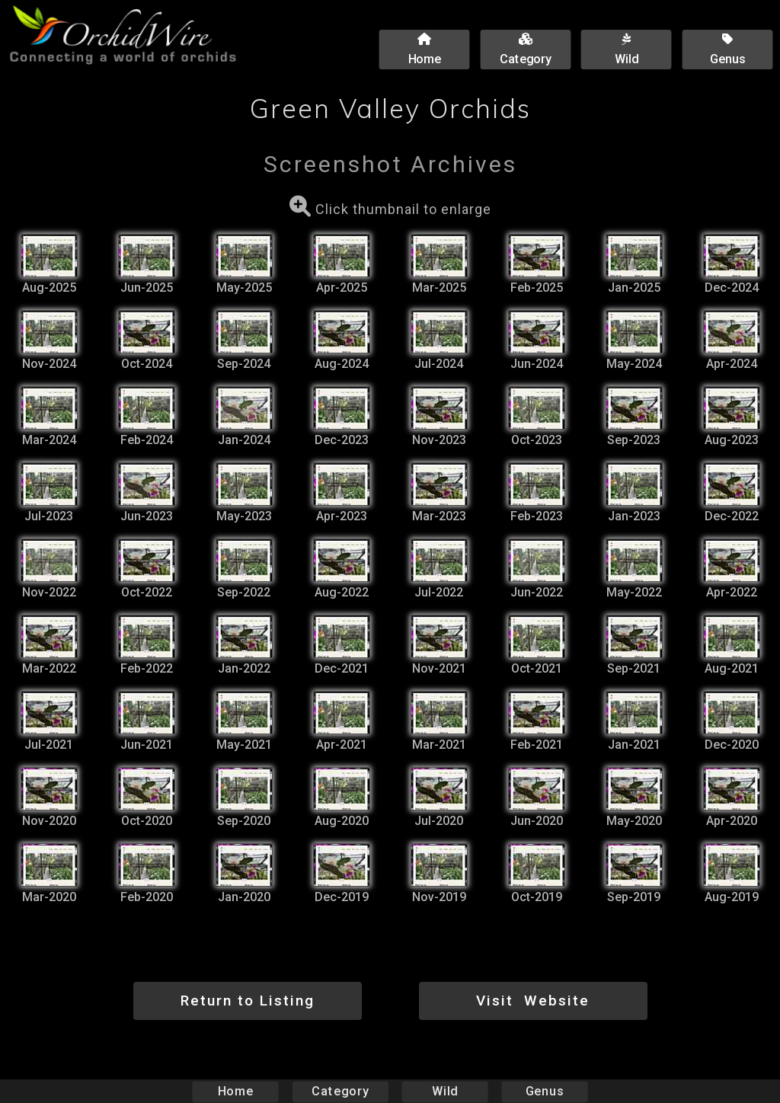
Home (236, 1091)
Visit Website (533, 1000)
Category (340, 1091)
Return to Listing (248, 1000)
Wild (445, 1091)
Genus (544, 1091)
